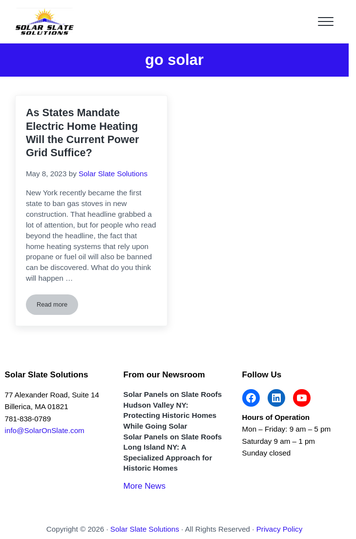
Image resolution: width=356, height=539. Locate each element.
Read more (57, 306)
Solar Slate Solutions (144, 529)
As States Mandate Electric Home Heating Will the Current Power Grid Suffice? (82, 132)
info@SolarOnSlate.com (44, 430)
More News (145, 486)
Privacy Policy (279, 529)
